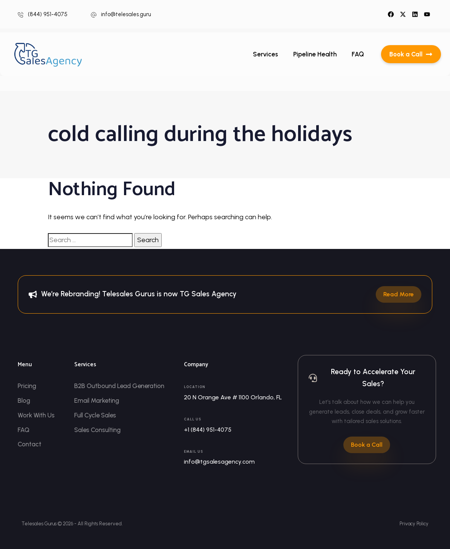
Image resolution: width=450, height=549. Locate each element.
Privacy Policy (414, 523)
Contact (29, 444)
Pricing (27, 386)
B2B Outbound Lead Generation (119, 386)
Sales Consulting (97, 430)
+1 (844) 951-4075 (207, 429)
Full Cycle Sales (95, 415)
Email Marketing (96, 400)
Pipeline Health (315, 54)
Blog (24, 400)
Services (265, 54)
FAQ (358, 54)
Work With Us (36, 415)
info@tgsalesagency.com (219, 461)
